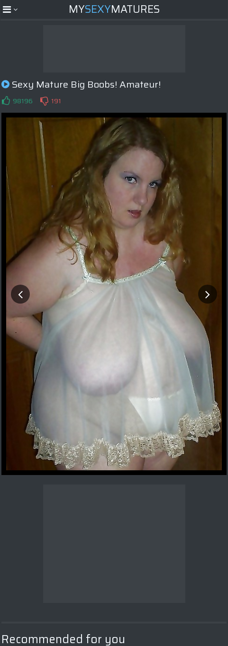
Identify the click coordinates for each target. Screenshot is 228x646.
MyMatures (114, 9)
